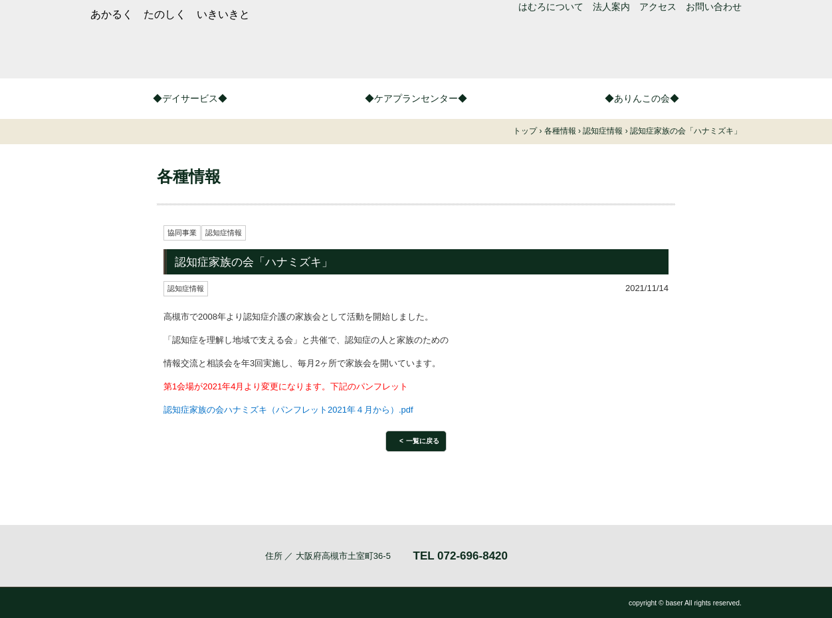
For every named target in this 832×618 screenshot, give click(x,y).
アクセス (657, 6)
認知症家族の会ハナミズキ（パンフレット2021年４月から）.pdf (288, 410)
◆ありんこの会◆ (642, 98)
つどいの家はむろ (289, 52)
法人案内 (611, 6)
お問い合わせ (714, 6)
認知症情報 (223, 233)
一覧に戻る (422, 441)
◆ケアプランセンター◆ (416, 98)
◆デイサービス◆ (190, 98)
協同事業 (182, 233)
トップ (525, 131)
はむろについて (550, 6)
